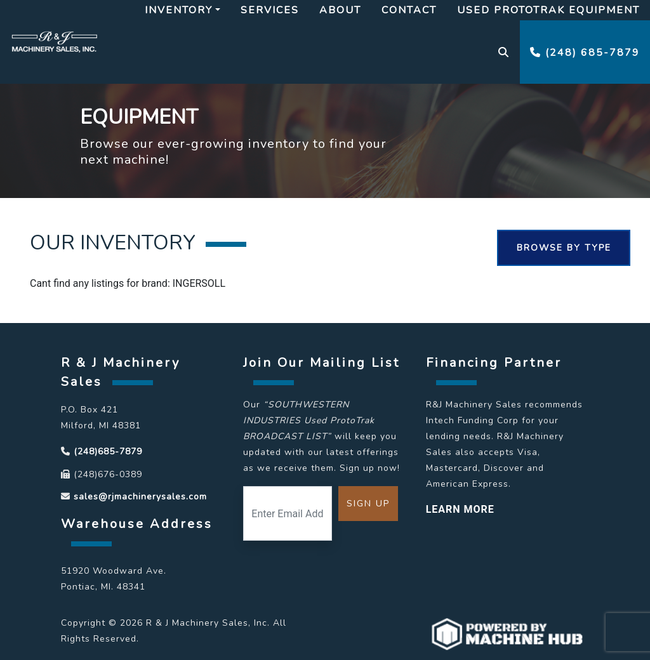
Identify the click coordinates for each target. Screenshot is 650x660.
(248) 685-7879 (585, 53)
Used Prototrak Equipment (548, 10)
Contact (409, 10)
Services (270, 10)
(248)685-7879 (108, 452)
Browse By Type (564, 248)
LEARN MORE (460, 509)
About (340, 10)
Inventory (179, 10)
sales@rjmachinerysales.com (140, 497)
